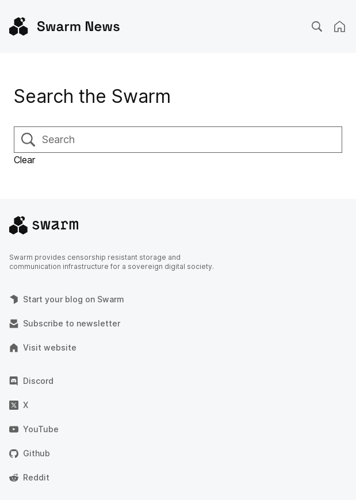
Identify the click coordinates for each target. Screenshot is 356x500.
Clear (24, 160)
